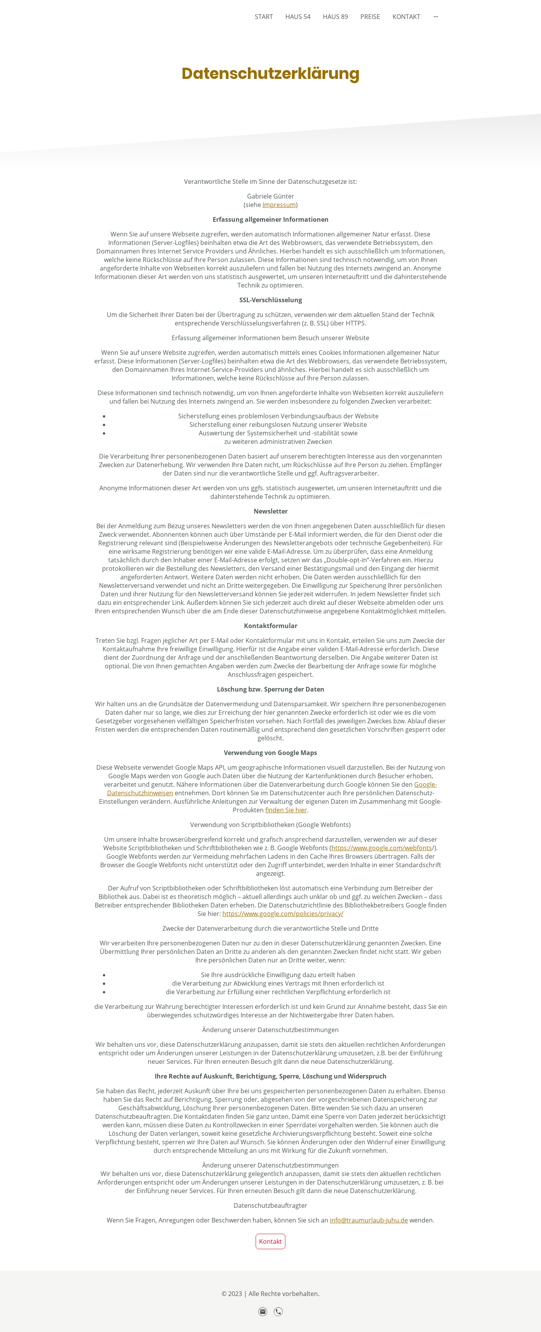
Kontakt (270, 1241)
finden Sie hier (286, 810)
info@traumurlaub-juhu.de (369, 1220)
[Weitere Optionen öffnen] (436, 16)
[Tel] (278, 1312)
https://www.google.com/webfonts (381, 848)
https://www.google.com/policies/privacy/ (282, 913)
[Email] (263, 1312)
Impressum (279, 204)
